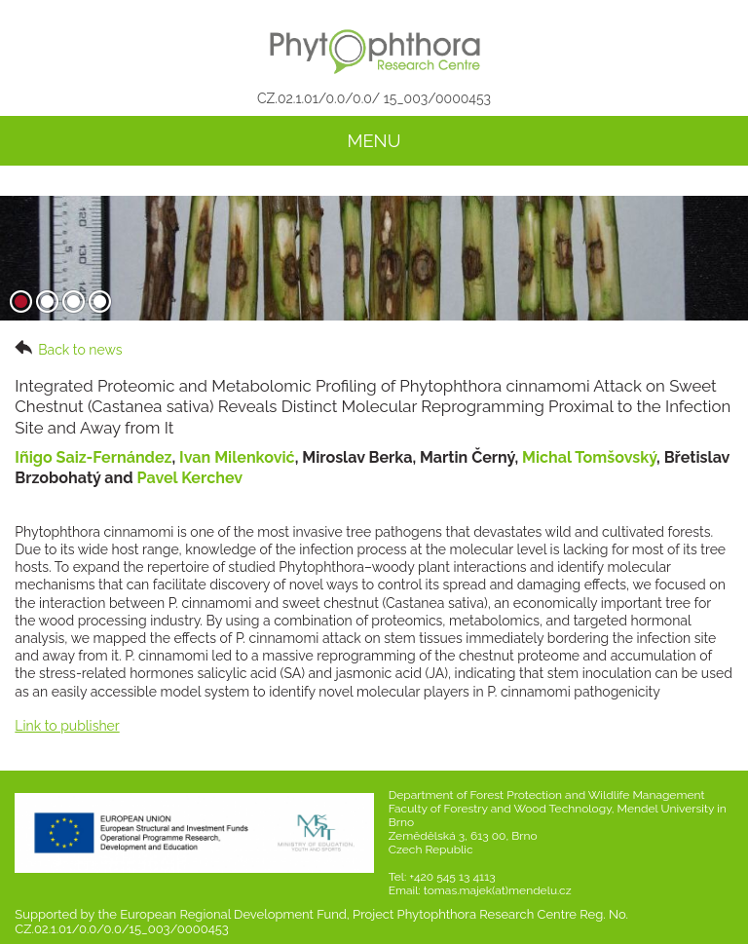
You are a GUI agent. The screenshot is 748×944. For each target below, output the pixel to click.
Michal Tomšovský (589, 457)
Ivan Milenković (237, 457)
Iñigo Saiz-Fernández (93, 457)
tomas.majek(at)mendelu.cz (498, 890)
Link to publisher (67, 726)
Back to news (68, 349)
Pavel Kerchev (190, 478)
